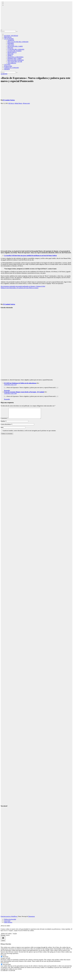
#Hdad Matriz (18, 103)
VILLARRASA (11, 63)
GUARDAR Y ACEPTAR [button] (8, 972)
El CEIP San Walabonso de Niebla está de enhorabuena (20, 383)
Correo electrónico (6, 426)
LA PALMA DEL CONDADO (15, 49)
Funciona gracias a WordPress (9, 918)
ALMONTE (10, 40)
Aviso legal (7, 923)
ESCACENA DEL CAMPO (15, 46)
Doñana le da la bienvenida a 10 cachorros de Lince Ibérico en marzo (19, 288)
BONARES (10, 43)
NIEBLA (10, 55)
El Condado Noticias (9, 100)
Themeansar (31, 918)
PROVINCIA (7, 37)
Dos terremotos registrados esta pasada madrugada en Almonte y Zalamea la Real (23, 286)
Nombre (3, 423)
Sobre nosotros (8, 924)
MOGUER (10, 54)
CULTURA (7, 64)
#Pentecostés (26, 103)
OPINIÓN (7, 69)
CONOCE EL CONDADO (11, 67)
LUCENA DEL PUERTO (14, 51)
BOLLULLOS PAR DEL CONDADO (17, 41)
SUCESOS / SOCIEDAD (11, 35)
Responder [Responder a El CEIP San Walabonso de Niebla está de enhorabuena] (7, 390)
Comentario (4, 420)
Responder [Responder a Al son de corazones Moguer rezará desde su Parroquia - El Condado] (7, 399)
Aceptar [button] (15, 935)
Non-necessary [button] (5, 964)
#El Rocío (11, 103)
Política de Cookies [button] (6, 935)
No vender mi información (8, 934)
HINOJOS (10, 48)
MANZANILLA (12, 52)
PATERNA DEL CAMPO (14, 58)
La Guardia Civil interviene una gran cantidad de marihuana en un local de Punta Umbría (30, 255)
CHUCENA (10, 45)
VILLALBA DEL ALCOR (14, 61)
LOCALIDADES (9, 38)
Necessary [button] (3, 957)
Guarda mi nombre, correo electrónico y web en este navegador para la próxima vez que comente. (29, 432)
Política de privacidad (10, 921)
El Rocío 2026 (8, 66)
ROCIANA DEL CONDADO (15, 60)
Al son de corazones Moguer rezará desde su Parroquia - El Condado (24, 392)
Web (2, 429)
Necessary (5, 958)
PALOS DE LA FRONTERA (15, 57)
